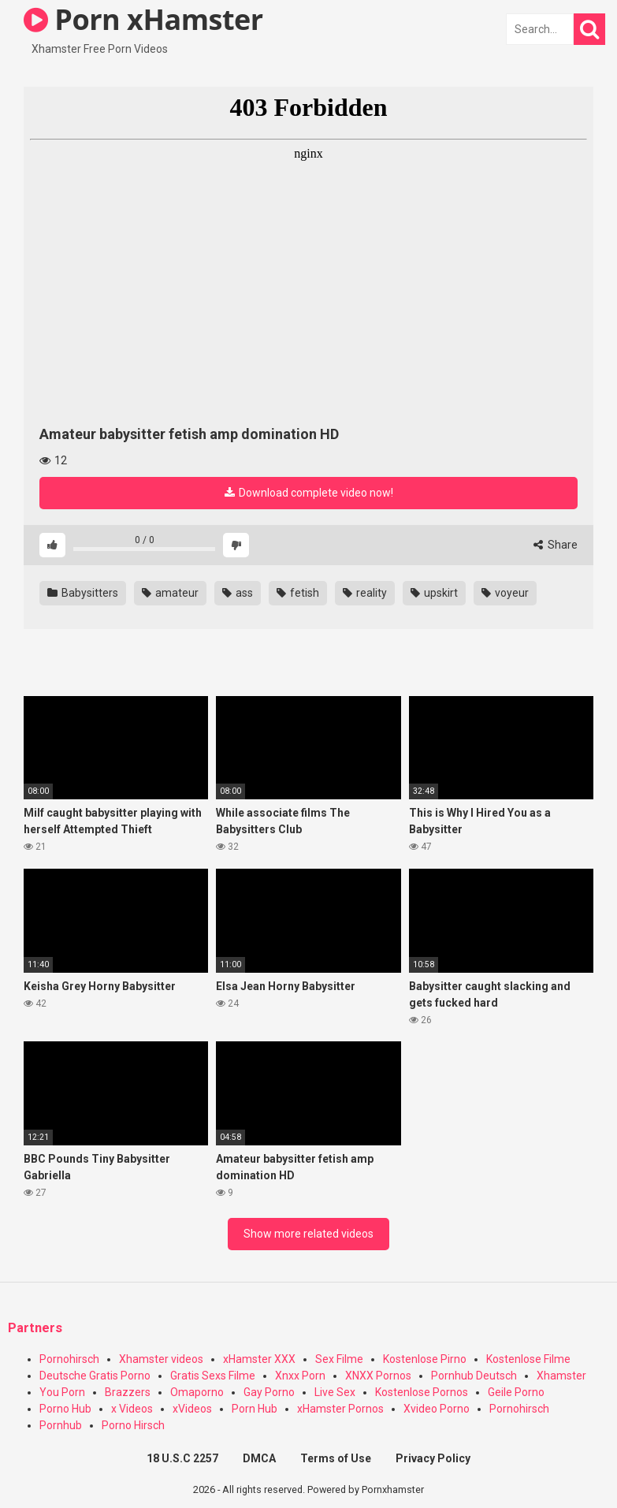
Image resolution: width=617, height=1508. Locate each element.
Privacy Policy (433, 1458)
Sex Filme (339, 1359)
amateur (170, 592)
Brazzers (128, 1392)
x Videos (132, 1408)
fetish (298, 592)
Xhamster (561, 1375)
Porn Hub (254, 1408)
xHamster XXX (259, 1359)
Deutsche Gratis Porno (95, 1375)
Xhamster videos (161, 1359)
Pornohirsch (69, 1359)
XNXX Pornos (378, 1375)
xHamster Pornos (340, 1408)
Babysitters (82, 592)
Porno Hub (65, 1408)
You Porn (62, 1392)
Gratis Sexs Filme (212, 1375)
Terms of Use (335, 1458)
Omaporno (197, 1392)
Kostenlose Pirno (424, 1359)
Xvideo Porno (436, 1408)
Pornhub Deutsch (474, 1375)
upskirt (434, 592)
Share (555, 544)
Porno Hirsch (133, 1425)
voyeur (505, 592)
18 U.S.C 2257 (182, 1458)
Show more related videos (308, 1233)
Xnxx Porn (300, 1375)
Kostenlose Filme (528, 1359)
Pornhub (60, 1425)
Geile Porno (516, 1392)
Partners (35, 1327)
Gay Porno (269, 1392)
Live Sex (334, 1392)
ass (237, 592)
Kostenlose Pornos (421, 1392)
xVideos (192, 1408)
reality (365, 592)
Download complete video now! (309, 492)
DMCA (259, 1458)
